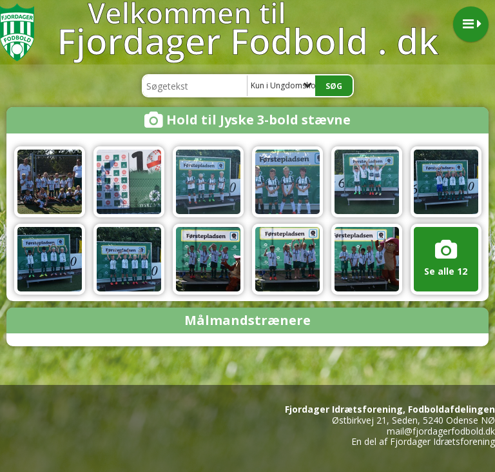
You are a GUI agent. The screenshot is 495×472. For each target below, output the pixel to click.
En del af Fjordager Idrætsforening (423, 441)
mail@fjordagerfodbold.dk (441, 431)
